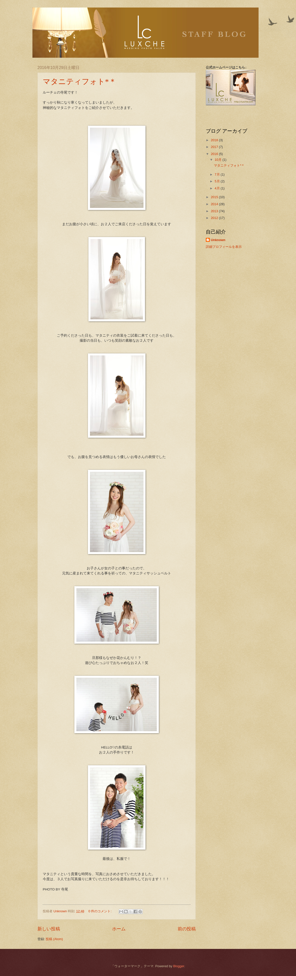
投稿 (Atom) (54, 939)
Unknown (218, 240)
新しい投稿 (48, 928)
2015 (215, 197)
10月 (218, 160)
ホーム (119, 928)
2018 (215, 140)
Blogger (178, 966)
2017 (215, 147)
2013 (215, 211)
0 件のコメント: (100, 911)
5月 (218, 181)
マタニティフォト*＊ (79, 81)
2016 (215, 154)
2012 (215, 218)
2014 (215, 204)
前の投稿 (187, 928)
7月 (218, 174)
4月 (218, 188)
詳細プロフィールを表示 (224, 247)
